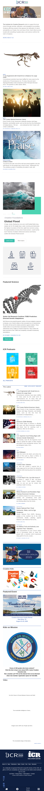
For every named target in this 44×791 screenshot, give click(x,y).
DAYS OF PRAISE (6, 160)
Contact (33, 773)
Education (34, 764)
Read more (8, 339)
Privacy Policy (19, 773)
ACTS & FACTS (31, 386)
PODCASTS (38, 386)
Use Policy (11, 773)
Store (29, 764)
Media (19, 764)
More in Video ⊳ (37, 743)
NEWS (4, 74)
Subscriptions (26, 773)
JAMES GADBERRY (21, 503)
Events (22, 764)
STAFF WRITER (21, 447)
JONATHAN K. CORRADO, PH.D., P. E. (25, 416)
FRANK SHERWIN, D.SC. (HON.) (23, 431)
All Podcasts (8, 380)
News (9, 764)
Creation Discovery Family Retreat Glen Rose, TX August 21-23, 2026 (22, 619)
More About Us (8, 37)
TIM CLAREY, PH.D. (21, 402)
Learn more (9, 240)
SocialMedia (28, 789)
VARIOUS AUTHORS (22, 487)
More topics (21, 240)
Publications (14, 764)
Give (26, 764)
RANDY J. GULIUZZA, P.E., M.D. (23, 538)
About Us (4, 764)
